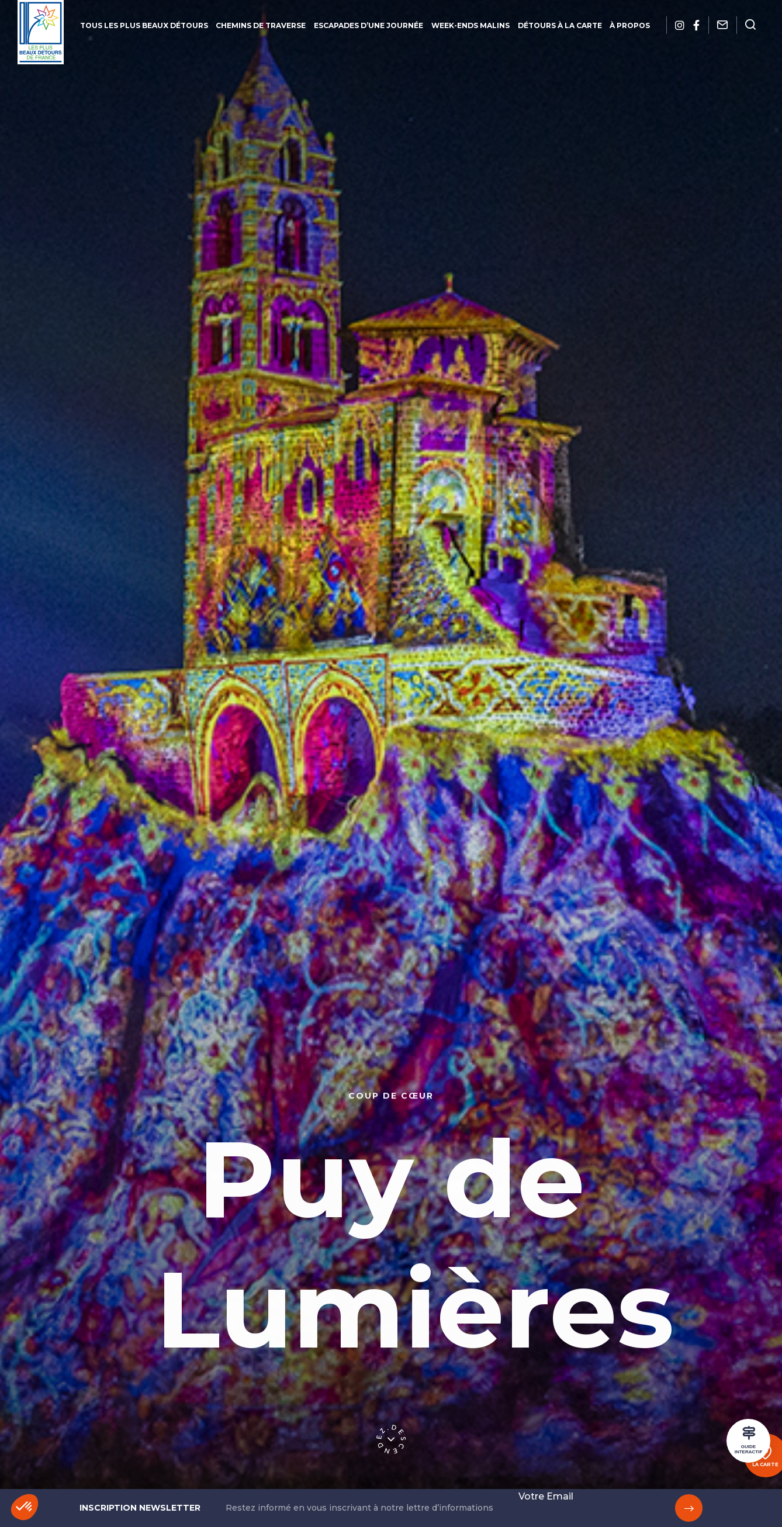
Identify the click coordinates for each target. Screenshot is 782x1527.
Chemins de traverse (260, 25)
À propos (632, 25)
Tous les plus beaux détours (142, 25)
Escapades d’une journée (368, 25)
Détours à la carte (561, 25)
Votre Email (545, 1496)
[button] (25, 1507)
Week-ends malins (471, 25)
